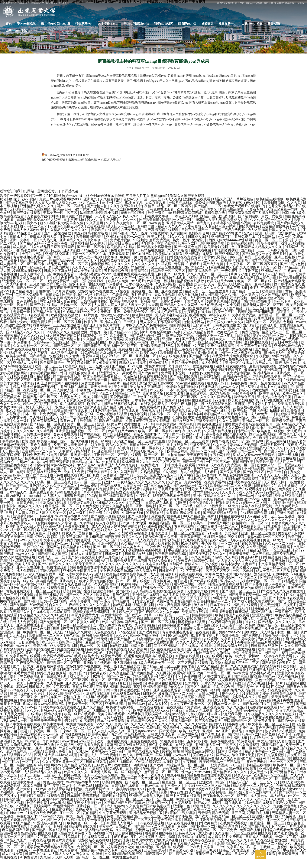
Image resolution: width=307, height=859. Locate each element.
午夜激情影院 (221, 519)
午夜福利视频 (213, 499)
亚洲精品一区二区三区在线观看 (118, 455)
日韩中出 (111, 690)
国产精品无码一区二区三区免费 (44, 243)
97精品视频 (121, 601)
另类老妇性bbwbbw (178, 727)
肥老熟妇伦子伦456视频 (18, 199)
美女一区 (269, 267)
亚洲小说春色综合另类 (130, 311)
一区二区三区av (218, 461)
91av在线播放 (272, 400)
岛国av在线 (238, 329)
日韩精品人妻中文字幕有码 (50, 687)
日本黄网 (149, 458)
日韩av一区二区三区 (76, 305)
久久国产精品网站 (131, 267)
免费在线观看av (218, 567)
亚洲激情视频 (23, 516)
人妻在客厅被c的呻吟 (245, 202)
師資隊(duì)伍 (187, 23)
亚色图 (263, 697)
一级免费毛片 (232, 271)
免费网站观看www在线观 (62, 656)
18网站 (169, 346)
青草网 (179, 264)
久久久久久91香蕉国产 (161, 577)
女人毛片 (138, 281)
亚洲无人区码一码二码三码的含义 (114, 318)
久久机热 (77, 468)
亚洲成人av (229, 581)
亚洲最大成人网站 (180, 223)
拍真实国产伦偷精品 (77, 216)
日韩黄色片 (168, 571)
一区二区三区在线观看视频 (242, 543)
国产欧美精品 (148, 373)
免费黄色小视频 (79, 519)
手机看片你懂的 (170, 489)
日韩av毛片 (45, 516)
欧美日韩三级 (51, 250)
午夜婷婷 (143, 496)
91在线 (250, 622)
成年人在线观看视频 (257, 506)
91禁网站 (292, 247)
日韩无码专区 (207, 209)
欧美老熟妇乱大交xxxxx (151, 710)
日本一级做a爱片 (33, 267)
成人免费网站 (27, 571)
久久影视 (221, 833)
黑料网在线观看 (256, 342)
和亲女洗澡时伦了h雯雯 (151, 434)
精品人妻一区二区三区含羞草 (207, 291)
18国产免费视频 (105, 475)
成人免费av (115, 806)
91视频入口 (68, 792)
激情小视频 (231, 635)
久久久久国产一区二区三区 (271, 219)
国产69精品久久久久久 (55, 564)
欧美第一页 (129, 257)
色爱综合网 (120, 294)
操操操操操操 (202, 615)
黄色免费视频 (27, 301)
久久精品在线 (138, 843)
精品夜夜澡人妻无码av (84, 802)
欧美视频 (240, 410)
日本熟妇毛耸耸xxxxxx (94, 274)
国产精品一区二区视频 (47, 424)
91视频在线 (155, 513)
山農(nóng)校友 (252, 23)
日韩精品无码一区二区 (268, 608)
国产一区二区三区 (101, 438)
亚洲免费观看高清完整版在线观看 (254, 213)
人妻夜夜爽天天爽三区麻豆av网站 (272, 209)
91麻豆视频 (215, 267)
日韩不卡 (9, 506)
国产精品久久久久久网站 (179, 305)
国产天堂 (284, 601)
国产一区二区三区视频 (205, 342)
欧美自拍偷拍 (272, 291)
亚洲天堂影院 (119, 254)
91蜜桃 (193, 373)
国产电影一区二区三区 (239, 591)
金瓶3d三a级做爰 (263, 288)
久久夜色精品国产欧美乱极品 (274, 554)
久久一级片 (22, 421)
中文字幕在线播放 (202, 417)
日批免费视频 (29, 642)
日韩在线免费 (237, 383)
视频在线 (168, 779)
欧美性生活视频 (124, 857)
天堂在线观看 (156, 202)
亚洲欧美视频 (151, 346)
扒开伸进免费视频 (279, 489)
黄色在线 (73, 635)
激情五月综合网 (55, 468)
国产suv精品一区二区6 (190, 485)
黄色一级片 (152, 298)
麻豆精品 (127, 700)
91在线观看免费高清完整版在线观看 (270, 693)
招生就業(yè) (84, 23)
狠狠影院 (223, 502)
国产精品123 (194, 267)
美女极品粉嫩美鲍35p (117, 571)
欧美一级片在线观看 (266, 383)
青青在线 (40, 646)
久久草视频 (124, 830)
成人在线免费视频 (173, 356)
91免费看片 (254, 731)
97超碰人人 (89, 755)
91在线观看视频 (72, 404)
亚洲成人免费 (76, 683)
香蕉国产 (286, 288)
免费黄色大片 (70, 397)
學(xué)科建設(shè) (136, 23)
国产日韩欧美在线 (93, 673)
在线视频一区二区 (37, 390)
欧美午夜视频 (181, 404)
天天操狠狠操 (216, 792)
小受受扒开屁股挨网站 (217, 509)
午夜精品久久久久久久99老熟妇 (34, 329)
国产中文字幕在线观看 (286, 598)
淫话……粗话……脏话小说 (41, 775)
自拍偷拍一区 (89, 533)
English (300, 3)
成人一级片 (139, 233)
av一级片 (287, 707)
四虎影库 (83, 363)
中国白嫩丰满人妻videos (142, 468)
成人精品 (20, 247)
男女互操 (285, 533)
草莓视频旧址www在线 (173, 755)
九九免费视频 (12, 574)
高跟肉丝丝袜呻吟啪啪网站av (28, 325)
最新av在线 (253, 369)
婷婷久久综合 (286, 802)
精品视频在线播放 (191, 281)
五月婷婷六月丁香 (262, 404)
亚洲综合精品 (50, 571)
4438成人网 (93, 690)
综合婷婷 (23, 768)
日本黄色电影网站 (237, 458)
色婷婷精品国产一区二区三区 (139, 816)
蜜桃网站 (259, 427)
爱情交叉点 (195, 567)
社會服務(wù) (227, 23)
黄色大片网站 (109, 325)
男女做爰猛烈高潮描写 (142, 339)
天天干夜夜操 (36, 690)
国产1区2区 (244, 233)
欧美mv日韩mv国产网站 (72, 209)
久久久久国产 (229, 421)
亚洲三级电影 (285, 257)
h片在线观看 (297, 826)
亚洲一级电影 (265, 233)
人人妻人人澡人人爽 (109, 731)
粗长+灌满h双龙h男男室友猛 (62, 223)
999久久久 (104, 724)
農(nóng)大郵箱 (253, 3)
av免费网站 (218, 390)
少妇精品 (291, 485)
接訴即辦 (278, 3)
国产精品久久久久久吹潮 (83, 458)
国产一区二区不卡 (91, 247)
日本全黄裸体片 (230, 751)
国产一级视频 (288, 455)
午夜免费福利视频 (237, 373)
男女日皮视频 (272, 216)
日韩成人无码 (198, 236)
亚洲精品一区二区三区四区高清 (100, 369)
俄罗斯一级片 (66, 673)
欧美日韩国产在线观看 (71, 410)
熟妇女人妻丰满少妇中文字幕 (95, 257)
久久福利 (36, 417)
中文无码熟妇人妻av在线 (59, 301)
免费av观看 (193, 482)
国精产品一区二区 (134, 475)
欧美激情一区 (232, 625)
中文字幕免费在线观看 (254, 346)
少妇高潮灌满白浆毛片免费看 (150, 329)
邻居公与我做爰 (48, 427)
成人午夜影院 (106, 523)
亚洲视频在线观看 (199, 254)
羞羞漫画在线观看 (144, 741)
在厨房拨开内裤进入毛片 (99, 850)
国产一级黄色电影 (188, 247)
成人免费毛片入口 (289, 506)
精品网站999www (34, 260)
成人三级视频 (150, 509)
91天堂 (235, 765)
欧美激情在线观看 (124, 301)
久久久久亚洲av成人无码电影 (235, 444)
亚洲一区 (66, 236)
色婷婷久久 (154, 427)
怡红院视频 (21, 809)
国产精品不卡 (199, 356)
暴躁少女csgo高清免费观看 (31, 322)
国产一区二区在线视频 (133, 581)
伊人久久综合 (101, 479)
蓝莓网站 (130, 376)
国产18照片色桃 (292, 264)
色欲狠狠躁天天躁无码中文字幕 (85, 277)
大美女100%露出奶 (15, 407)
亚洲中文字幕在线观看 (244, 482)
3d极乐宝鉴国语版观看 (201, 352)
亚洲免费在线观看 (197, 199)
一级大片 (232, 506)
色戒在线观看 (110, 485)
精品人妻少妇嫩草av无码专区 (35, 386)
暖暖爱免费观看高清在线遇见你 (137, 274)
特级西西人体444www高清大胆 (101, 390)
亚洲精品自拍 (271, 271)
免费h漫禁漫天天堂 (248, 652)
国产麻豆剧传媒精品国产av (97, 629)
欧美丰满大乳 (17, 356)
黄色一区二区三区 (269, 240)
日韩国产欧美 (243, 461)
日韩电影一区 (256, 598)
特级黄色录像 (266, 277)
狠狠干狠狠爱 (10, 455)
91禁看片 (208, 646)
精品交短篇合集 (212, 243)
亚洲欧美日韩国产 (70, 499)
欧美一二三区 (224, 311)
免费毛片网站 (32, 254)
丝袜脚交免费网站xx (233, 417)
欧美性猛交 (133, 424)
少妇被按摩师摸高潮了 (224, 369)
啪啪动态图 (202, 806)
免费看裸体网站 (123, 250)
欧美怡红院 (185, 799)
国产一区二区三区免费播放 (23, 294)
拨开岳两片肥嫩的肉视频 (243, 588)
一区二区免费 (196, 768)
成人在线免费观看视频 (30, 577)
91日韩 (148, 424)
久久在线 (194, 431)
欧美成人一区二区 (52, 557)
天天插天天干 (42, 407)
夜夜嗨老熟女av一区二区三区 (225, 796)
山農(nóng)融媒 (224, 3)
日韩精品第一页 (95, 380)
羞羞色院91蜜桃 (133, 213)
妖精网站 (239, 523)
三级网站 (67, 843)
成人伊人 (195, 410)
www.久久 (23, 646)
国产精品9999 (222, 233)
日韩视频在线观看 (125, 785)
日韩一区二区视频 (179, 438)
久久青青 (73, 356)
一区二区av (11, 762)
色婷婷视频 (173, 311)
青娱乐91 (40, 308)
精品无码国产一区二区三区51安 (274, 550)
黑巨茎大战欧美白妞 (203, 271)
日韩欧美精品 (207, 823)
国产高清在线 (17, 485)
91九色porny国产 (76, 393)
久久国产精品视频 (275, 294)
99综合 (203, 465)
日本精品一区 (10, 390)
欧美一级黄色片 (249, 509)
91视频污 (140, 240)
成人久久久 (239, 840)
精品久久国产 (223, 199)
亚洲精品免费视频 (14, 465)
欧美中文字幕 (53, 724)
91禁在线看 (175, 393)
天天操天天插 (63, 857)
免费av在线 (221, 441)
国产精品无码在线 (40, 359)
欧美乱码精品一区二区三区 (170, 523)
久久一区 (130, 219)
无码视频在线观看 (282, 427)
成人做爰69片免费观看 (180, 509)
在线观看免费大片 (154, 404)
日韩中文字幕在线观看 (178, 465)
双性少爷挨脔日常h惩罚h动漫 (78, 407)
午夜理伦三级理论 (30, 663)
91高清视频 (190, 543)
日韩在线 (102, 785)
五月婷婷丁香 (141, 294)
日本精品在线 (82, 461)
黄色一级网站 (101, 441)
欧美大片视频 (131, 850)
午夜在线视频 (95, 748)
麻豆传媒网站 (188, 734)
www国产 (34, 707)
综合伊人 (219, 308)
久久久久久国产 (105, 540)
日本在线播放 (90, 434)
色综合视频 (42, 629)
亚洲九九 (91, 199)
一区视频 (235, 339)
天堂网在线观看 (42, 608)
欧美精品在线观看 (169, 254)
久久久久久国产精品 (216, 397)
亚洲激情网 (149, 301)
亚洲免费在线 (245, 236)
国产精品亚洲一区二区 (152, 349)
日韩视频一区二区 (44, 731)
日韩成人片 (19, 236)
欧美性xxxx (149, 352)
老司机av (121, 837)
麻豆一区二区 (32, 598)
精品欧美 (130, 383)
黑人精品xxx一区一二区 (288, 796)
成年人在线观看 (85, 669)
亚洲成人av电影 (250, 789)
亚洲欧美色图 (200, 444)
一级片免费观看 (245, 393)
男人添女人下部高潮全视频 (161, 322)
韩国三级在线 (182, 349)
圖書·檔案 (274, 23)
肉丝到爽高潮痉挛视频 (185, 213)
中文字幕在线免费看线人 (102, 376)
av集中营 (222, 349)
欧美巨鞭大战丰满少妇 (71, 444)
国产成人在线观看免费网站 (255, 601)
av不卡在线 (217, 315)
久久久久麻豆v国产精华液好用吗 (141, 635)
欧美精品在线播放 (270, 199)
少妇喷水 (125, 533)
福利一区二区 (272, 329)
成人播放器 (235, 547)
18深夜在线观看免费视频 (129, 380)
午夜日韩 (190, 762)
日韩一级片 (114, 554)
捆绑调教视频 (180, 325)
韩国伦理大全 (274, 352)
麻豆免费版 (209, 758)
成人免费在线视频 (88, 271)
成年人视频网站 (121, 762)
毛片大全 (23, 789)
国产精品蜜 (38, 356)
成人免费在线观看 (64, 475)
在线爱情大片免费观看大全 (233, 356)
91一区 (61, 284)
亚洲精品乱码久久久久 (37, 206)
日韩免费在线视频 (160, 547)
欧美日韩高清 (268, 649)
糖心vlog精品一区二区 (270, 335)
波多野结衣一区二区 (117, 356)
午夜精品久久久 (295, 850)
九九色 (116, 734)
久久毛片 (285, 734)
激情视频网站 (194, 322)
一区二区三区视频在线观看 (188, 663)
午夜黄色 (185, 560)
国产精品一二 (27, 393)
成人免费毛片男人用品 (273, 571)
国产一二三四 (208, 380)
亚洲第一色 (171, 339)
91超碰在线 (11, 598)
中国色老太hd (290, 434)
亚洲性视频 (286, 513)
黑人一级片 (89, 308)
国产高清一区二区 (159, 854)
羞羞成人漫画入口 (43, 236)
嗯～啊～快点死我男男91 (213, 404)
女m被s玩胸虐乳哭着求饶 (113, 625)
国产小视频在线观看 (215, 407)
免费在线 (158, 516)
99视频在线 (115, 727)
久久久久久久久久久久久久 (135, 264)
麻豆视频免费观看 (50, 666)
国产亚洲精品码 (227, 254)
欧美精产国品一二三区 (57, 363)
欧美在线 (185, 284)
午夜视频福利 (152, 410)
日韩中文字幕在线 (58, 271)
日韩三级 (188, 230)
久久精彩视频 (110, 199)
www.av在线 (118, 359)
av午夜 (254, 329)
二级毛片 (69, 785)
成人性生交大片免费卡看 (73, 833)
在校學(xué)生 (21, 3)
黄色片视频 (95, 588)
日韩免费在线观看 (160, 209)
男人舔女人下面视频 (146, 386)
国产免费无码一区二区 (146, 335)
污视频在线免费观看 (98, 489)
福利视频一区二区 (164, 629)
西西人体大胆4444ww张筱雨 (231, 240)
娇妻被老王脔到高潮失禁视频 (148, 421)
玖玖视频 (260, 458)
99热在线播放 (264, 318)
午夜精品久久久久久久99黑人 (88, 605)
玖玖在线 (157, 390)
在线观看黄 (184, 744)
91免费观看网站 (58, 281)
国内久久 (119, 550)
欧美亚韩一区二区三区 (270, 775)
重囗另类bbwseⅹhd (227, 632)
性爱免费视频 (267, 243)
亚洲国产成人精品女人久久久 (159, 226)
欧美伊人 (94, 404)
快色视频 (56, 356)
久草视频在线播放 (27, 560)
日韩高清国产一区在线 (19, 799)
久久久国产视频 (36, 352)
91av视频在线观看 (190, 383)
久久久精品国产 (106, 584)
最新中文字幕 (10, 704)
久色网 (250, 625)
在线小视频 (264, 496)
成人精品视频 (171, 260)
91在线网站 (159, 233)
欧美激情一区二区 (37, 632)
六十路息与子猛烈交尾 (231, 779)
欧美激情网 (260, 390)
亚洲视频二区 (221, 236)
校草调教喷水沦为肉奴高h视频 (228, 574)
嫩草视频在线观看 (77, 427)
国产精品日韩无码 (94, 639)
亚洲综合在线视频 (196, 308)
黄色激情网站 (64, 806)
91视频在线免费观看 (42, 813)
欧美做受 (277, 659)
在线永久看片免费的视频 (95, 581)
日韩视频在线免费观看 (184, 257)
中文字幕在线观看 (70, 359)
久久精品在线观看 (134, 629)
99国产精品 (124, 659)
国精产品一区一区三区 (40, 397)
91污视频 (215, 533)
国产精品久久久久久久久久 (64, 560)
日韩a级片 (112, 383)
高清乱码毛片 (47, 581)
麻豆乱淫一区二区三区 (275, 315)
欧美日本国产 (96, 359)
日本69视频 (94, 536)
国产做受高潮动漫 (67, 376)
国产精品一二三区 (208, 206)
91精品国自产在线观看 (289, 502)
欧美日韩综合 (277, 472)
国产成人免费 (213, 264)
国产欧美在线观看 (60, 274)
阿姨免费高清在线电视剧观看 (224, 434)
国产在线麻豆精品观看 (121, 404)
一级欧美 (39, 789)
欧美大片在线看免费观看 (103, 656)
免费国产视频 (250, 830)
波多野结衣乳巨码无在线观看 (62, 298)
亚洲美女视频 (206, 850)
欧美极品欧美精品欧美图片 (127, 574)
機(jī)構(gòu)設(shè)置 (55, 23)
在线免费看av (214, 482)
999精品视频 (271, 700)
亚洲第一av (211, 731)
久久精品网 (45, 431)
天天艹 (282, 738)
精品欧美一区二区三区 (168, 271)
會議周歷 (289, 3)
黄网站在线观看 (287, 339)
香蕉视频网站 (173, 768)
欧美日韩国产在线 (180, 335)
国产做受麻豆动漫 (19, 202)
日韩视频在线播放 (227, 325)
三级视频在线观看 (247, 407)
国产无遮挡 (92, 346)
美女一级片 (181, 240)
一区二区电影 (243, 571)
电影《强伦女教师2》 (89, 281)
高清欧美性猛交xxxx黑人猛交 (39, 219)
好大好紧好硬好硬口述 (63, 335)
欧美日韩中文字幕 (285, 342)
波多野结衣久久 (64, 533)
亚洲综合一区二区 (157, 588)
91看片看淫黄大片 (85, 615)
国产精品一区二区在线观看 (276, 349)
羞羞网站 (242, 612)
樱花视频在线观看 (259, 339)
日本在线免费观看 (111, 721)
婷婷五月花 (45, 673)
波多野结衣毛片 (262, 673)
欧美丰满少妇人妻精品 (17, 383)
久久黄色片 (250, 294)
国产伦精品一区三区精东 (270, 417)
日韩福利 (149, 693)
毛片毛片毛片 (131, 577)
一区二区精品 (157, 499)
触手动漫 (193, 669)
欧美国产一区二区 (172, 789)
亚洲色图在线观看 (168, 690)
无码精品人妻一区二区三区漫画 (271, 516)
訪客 (64, 3)
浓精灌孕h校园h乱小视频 (99, 213)
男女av (32, 223)
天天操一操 (22, 311)
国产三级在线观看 (27, 213)
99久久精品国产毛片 (199, 516)
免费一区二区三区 (81, 424)
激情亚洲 (199, 240)
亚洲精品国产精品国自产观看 (86, 250)
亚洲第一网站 (81, 455)
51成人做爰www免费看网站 (254, 455)
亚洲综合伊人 (51, 458)
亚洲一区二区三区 (160, 799)
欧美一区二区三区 (49, 366)
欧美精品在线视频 (276, 226)
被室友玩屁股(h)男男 (190, 584)
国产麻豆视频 (138, 516)
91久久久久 (177, 236)
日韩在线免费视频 (185, 363)
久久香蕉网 (95, 223)
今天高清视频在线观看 (161, 230)
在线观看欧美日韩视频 (65, 789)
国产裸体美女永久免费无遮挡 (264, 254)
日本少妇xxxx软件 (139, 284)
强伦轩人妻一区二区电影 (215, 335)
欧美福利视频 (237, 738)
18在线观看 (233, 802)
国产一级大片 (174, 274)
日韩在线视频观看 (209, 424)
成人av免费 (259, 414)
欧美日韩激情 (274, 202)
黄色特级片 (250, 557)
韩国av (240, 683)
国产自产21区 (254, 472)
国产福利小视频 (277, 652)
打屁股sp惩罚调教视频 (237, 475)
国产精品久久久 (220, 659)
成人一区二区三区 (34, 226)
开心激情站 (210, 543)
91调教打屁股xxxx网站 (88, 243)
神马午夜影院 (37, 802)
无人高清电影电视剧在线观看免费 (181, 315)
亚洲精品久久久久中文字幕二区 (83, 240)
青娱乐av (192, 564)
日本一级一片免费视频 (40, 414)
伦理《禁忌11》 (97, 294)
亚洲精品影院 (254, 468)
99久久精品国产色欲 (207, 557)
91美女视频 (69, 850)
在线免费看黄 (264, 223)
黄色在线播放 (41, 444)
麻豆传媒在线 (196, 393)
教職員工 (8, 3)
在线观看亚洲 (214, 738)
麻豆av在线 (184, 854)
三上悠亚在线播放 (67, 325)
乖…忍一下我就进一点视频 (62, 642)
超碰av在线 (73, 775)
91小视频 (170, 472)
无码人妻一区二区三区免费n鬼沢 (196, 721)
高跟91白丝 (118, 683)
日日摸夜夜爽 (63, 629)
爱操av (254, 656)
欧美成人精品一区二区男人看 (87, 366)
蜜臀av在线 (161, 417)
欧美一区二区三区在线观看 (112, 680)
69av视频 (36, 605)
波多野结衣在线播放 (281, 731)
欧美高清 (138, 792)
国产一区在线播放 (58, 233)
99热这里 (273, 492)
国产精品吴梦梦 (45, 792)
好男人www (243, 775)
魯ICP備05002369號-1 (54, 159)
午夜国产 (127, 540)
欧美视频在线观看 (292, 404)
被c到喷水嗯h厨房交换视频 (224, 536)
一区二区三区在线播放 (165, 267)
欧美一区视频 (158, 659)
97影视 (220, 400)
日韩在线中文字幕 (155, 216)
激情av (273, 359)
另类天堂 (53, 625)
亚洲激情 (141, 332)
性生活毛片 (283, 301)
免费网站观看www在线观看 (147, 717)
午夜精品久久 (20, 612)
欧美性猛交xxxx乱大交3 (225, 322)
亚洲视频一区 (146, 356)
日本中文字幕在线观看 (198, 840)
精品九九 (203, 223)
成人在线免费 (147, 540)
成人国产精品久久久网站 (220, 294)
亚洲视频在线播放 (41, 649)
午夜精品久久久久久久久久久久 (141, 482)
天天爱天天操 (205, 427)
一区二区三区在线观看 (188, 533)
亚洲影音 (224, 410)
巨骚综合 (36, 751)
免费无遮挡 (251, 332)
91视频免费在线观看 (116, 260)
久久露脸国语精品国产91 (124, 854)
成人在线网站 (132, 427)
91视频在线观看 (187, 656)
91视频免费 (19, 376)
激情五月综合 (108, 557)
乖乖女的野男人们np (220, 257)
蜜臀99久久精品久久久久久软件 (200, 547)
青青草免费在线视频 (214, 813)
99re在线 (57, 577)
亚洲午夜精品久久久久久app (22, 335)
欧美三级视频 (67, 608)
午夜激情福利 (97, 560)
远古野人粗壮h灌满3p (117, 308)
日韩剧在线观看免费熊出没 (284, 830)
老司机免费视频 (73, 734)
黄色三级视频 (266, 727)
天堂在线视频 (165, 294)
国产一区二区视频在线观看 (241, 352)
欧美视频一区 (293, 666)
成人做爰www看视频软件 (283, 629)
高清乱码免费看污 (237, 376)
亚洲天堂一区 (50, 393)
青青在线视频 (184, 526)
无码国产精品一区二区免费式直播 (119, 209)
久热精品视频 (150, 472)
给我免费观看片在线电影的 (245, 206)
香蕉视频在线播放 (159, 833)
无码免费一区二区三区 (60, 213)
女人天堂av (86, 465)
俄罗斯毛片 (78, 284)
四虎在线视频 (296, 594)
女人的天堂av (210, 305)
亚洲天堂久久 (109, 373)
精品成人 (214, 700)
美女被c (156, 311)
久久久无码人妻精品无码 (189, 608)
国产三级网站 (191, 639)
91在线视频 (273, 526)
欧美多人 (158, 775)
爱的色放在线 (203, 755)
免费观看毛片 (150, 407)
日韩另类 (90, 335)
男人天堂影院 (270, 605)
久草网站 (187, 475)
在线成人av (264, 363)
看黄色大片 (204, 349)
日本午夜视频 (177, 390)
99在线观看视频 (152, 823)
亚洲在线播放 (172, 291)
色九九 (128, 755)
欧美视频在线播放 (65, 315)
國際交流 (207, 23)
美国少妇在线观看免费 (47, 588)
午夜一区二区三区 (176, 359)
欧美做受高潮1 (228, 332)
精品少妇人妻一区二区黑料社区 (157, 676)
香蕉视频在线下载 (34, 700)
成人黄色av (259, 796)
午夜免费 (85, 785)
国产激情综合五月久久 (279, 663)
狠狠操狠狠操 (142, 315)
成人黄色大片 (133, 547)
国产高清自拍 (70, 339)
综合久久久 (54, 605)
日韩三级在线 (171, 369)
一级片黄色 (90, 315)
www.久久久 (230, 386)
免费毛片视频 (120, 240)
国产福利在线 (248, 216)
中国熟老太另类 (196, 690)
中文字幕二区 (89, 202)
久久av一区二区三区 (281, 543)
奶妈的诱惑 (121, 840)
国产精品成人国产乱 (53, 554)
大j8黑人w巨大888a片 (91, 710)
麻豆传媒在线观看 (263, 366)
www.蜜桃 (57, 802)
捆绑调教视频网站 (14, 373)
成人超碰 (156, 574)
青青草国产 (145, 755)
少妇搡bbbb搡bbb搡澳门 (147, 550)
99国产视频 (186, 380)
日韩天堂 (53, 294)
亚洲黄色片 (54, 526)
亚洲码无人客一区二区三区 (23, 281)
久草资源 (165, 264)
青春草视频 (9, 274)
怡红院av (103, 594)
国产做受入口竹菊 (139, 615)
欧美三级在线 (177, 451)
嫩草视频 (174, 516)
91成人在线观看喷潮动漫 (269, 840)
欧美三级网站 (72, 536)
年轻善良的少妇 (226, 250)
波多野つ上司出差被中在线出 (107, 448)
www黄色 (33, 741)
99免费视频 (99, 779)
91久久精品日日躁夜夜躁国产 (52, 247)
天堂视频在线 (104, 632)
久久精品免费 (157, 792)
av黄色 (140, 659)
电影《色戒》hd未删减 (267, 410)
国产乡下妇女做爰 (133, 523)
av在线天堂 (105, 799)
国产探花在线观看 (82, 557)
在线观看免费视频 (127, 693)
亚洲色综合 (245, 687)
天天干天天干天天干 (195, 598)
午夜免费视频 (166, 424)
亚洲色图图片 (44, 380)
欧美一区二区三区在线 (54, 482)
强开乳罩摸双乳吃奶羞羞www (140, 438)
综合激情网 (96, 819)
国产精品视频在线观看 (220, 513)
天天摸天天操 (222, 612)
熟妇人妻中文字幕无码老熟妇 (81, 574)
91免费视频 (89, 352)
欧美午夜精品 (98, 734)
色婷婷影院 (193, 676)
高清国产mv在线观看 (65, 690)
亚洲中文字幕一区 (24, 240)
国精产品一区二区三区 (201, 260)
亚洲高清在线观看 (170, 847)
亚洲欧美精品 (206, 421)
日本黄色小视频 (143, 400)
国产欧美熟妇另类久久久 (103, 530)
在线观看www (293, 380)
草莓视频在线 (117, 649)
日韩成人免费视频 (229, 359)
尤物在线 (55, 318)
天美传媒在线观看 (218, 676)
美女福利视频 (202, 359)
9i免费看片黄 (251, 526)
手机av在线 (293, 271)
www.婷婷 (229, 717)
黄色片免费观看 (152, 257)
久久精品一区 (51, 819)
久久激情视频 (249, 744)
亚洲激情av (28, 594)
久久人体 (76, 830)
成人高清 (71, 639)
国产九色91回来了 (256, 704)
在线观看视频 (249, 226)
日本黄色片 (9, 267)
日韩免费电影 (235, 724)
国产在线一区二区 (30, 288)
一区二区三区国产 (166, 461)
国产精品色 (272, 407)
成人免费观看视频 (64, 646)
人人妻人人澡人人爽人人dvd (117, 216)
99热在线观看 (11, 601)
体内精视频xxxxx (208, 458)
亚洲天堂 (62, 431)
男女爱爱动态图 (104, 363)
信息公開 (267, 3)
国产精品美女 (130, 666)
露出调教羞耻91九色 (241, 438)
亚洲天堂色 (210, 386)
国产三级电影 (252, 635)
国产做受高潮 (283, 421)
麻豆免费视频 (160, 240)
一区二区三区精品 (47, 591)
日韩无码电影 (170, 540)
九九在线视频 (190, 472)
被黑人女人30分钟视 (29, 230)
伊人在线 (201, 605)
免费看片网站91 (97, 789)
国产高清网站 (72, 294)
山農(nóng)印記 (16, 30)
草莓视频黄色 (10, 397)
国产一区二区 (154, 455)
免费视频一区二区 (145, 291)
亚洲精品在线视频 (146, 594)
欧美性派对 (167, 400)
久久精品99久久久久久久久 (68, 230)
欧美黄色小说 (47, 530)
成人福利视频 (74, 819)
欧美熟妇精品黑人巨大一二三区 (111, 226)
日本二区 (97, 823)
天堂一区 (148, 584)
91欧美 (181, 502)
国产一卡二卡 (193, 461)
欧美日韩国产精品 (90, 236)
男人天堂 (107, 417)
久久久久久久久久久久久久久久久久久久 (77, 509)
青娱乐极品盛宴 (232, 209)
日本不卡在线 (220, 605)
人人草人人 (52, 496)
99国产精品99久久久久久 (63, 448)
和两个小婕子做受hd (247, 274)
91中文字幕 (134, 202)
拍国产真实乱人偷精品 (213, 652)
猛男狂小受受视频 (25, 458)
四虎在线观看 (235, 230)
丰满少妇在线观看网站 (275, 690)
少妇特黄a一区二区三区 (51, 342)
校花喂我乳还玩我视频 (230, 298)
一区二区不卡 (258, 523)
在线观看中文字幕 (218, 639)
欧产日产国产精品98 (248, 441)
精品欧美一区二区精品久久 (246, 748)
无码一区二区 (201, 550)
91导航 (97, 854)
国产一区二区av (118, 676)
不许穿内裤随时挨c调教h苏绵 (52, 465)
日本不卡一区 (171, 785)
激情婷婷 (123, 591)
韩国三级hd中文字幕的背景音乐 (139, 393)
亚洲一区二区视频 (131, 567)
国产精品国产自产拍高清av (125, 802)
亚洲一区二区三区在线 (89, 254)
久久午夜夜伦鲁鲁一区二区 (127, 223)
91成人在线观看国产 (192, 618)
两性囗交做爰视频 (271, 755)
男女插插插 (292, 526)
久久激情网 (178, 233)
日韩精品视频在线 (94, 301)
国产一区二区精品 (71, 206)
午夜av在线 (178, 792)
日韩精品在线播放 (151, 250)
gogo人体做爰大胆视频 (18, 557)
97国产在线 (132, 298)
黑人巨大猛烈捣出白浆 (234, 284)
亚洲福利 (66, 581)
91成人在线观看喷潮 (87, 554)
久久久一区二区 (52, 738)
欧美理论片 (185, 209)
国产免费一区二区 (68, 346)
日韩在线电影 (114, 618)
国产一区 (282, 618)
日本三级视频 (74, 219)
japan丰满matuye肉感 (113, 400)
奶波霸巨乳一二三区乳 (244, 451)
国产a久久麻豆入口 (35, 533)
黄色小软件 (34, 652)
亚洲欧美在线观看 (97, 663)
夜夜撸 (292, 444)
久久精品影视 (282, 390)
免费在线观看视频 (221, 346)
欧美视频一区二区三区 (120, 346)
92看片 (98, 676)
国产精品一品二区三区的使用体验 (255, 308)
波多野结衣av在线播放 (96, 291)
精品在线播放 (183, 421)
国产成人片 (196, 301)
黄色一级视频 (295, 291)
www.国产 (67, 369)
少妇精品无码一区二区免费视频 (87, 311)
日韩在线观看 (96, 762)
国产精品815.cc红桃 (127, 366)
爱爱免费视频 (203, 366)
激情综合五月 (255, 359)
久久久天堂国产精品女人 (204, 724)
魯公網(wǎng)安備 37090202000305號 (67, 155)
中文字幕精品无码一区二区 (177, 243)
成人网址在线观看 (47, 400)
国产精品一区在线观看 (254, 257)
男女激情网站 (59, 267)
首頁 (9, 23)
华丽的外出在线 (175, 298)
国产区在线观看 (199, 687)
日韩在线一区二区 (95, 550)
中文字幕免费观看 (124, 509)
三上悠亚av (249, 386)
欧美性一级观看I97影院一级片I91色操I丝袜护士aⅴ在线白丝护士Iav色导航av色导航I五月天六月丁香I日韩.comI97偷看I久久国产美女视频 (102, 196)
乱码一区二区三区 (88, 482)
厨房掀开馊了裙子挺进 (170, 581)
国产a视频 (38, 318)
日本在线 (244, 335)
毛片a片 (52, 277)
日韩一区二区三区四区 (180, 397)
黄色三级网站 (276, 441)
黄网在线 (149, 489)
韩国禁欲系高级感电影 (224, 301)
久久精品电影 (93, 339)
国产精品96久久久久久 (230, 772)
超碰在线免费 (77, 479)
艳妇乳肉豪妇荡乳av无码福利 (233, 690)
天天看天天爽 (190, 536)
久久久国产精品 (18, 629)
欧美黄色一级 (77, 823)
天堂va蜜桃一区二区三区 (209, 318)
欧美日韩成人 (170, 352)
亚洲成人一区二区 (256, 421)
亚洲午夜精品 (232, 731)
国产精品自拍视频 (257, 301)
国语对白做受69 (168, 288)
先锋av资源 (89, 485)
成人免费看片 (275, 584)
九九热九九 (49, 240)
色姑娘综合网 (199, 233)
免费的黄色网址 (172, 301)
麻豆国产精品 (120, 639)
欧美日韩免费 (112, 782)
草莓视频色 (245, 199)
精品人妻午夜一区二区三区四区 (56, 489)
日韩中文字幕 (27, 298)
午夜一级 (110, 666)
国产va (209, 410)
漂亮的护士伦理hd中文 (156, 383)
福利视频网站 (101, 264)
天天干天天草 (85, 564)
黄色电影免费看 (163, 380)
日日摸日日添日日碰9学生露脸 (131, 243)
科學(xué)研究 (163, 23)
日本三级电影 (110, 219)
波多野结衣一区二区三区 (177, 693)
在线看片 (7, 669)
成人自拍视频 (188, 294)
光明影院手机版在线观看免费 (39, 472)
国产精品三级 (289, 267)
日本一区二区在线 (146, 448)
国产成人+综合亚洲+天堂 (283, 451)
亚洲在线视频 (214, 707)
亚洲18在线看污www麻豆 (125, 236)
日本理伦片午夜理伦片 (204, 479)
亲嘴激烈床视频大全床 (147, 451)
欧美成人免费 (118, 281)
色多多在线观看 (146, 260)
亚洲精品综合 (264, 373)
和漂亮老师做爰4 (126, 479)
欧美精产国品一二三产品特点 (222, 762)
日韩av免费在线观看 (233, 646)
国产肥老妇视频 (223, 216)
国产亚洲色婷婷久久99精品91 (210, 649)
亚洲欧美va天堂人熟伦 (146, 796)
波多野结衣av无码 (43, 339)
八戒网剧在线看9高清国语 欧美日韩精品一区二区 (194, 601)
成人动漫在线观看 (64, 352)
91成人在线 (172, 199)
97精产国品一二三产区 (172, 615)
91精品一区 (180, 557)
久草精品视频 (145, 625)
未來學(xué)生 (53, 3)
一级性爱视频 (213, 669)
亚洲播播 (60, 826)
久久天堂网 (210, 717)
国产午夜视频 (180, 492)
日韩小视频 (120, 233)
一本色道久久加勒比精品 (190, 216)
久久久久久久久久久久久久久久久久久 (56, 438)
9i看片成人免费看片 (28, 277)
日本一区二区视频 (94, 646)
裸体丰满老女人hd (136, 461)
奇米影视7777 (179, 366)
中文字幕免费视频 (242, 315)
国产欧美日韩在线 (292, 277)
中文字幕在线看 (52, 479)
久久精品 (231, 557)
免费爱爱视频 (91, 383)
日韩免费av (137, 683)
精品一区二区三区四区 (174, 206)
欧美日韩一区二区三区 (46, 635)
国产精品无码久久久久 (23, 332)
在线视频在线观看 (264, 707)
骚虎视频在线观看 (104, 577)
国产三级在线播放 (44, 305)
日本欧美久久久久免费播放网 (145, 325)
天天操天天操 (101, 386)
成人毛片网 (151, 359)
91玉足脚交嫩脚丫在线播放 (58, 383)
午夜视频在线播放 (198, 311)
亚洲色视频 (263, 284)
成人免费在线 (146, 571)
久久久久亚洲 (237, 707)
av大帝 (153, 305)
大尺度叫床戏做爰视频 (183, 513)
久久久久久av (24, 431)
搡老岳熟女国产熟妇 (136, 690)
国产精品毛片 (22, 291)
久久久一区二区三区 (28, 509)
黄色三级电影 (257, 762)
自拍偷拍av (44, 291)
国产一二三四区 (210, 230)
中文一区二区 (287, 632)
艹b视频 (296, 386)
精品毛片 (291, 581)
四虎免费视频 (210, 373)
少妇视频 (179, 417)
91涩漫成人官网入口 (49, 823)
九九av (41, 461)
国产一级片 (101, 601)
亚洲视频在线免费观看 (106, 768)
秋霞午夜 (91, 322)
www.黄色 (156, 223)
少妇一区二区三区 (284, 762)
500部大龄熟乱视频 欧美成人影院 (222, 219)
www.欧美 (87, 741)
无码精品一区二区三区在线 (30, 209)
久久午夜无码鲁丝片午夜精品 (132, 206)
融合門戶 (238, 3)
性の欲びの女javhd (63, 308)
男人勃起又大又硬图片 (243, 267)
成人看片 (210, 472)
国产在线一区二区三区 (142, 782)
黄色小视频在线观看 (112, 414)
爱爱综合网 (153, 536)
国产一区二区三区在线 (89, 342)
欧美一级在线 (23, 581)
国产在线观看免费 (100, 816)
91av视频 (17, 359)
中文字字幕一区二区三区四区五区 (252, 264)
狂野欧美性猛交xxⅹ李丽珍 (136, 492)
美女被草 (121, 386)
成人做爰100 (257, 230)
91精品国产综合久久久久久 (148, 721)
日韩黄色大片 (185, 833)
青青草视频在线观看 (29, 257)
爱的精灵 (299, 571)
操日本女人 (217, 339)
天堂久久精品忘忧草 (199, 332)
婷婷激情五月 (274, 588)
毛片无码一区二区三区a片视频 (33, 369)
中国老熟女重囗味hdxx (181, 386)
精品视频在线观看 (267, 376)
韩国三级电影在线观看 (225, 584)
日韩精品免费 (271, 557)
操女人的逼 (198, 390)
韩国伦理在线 (262, 612)
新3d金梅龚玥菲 (286, 499)
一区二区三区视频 (68, 322)
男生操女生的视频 (71, 649)
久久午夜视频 (296, 448)
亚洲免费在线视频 (158, 526)
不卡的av (278, 826)
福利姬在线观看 (111, 421)
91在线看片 (110, 288)
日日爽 (240, 404)
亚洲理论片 (296, 369)
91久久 (92, 219)
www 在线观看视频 (21, 349)
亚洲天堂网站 (262, 615)
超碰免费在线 (215, 213)
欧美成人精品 (137, 390)
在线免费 (202, 632)
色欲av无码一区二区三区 (142, 199)
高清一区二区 (112, 202)
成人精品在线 (40, 376)
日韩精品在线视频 (108, 519)
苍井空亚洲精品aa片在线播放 (259, 642)
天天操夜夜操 (241, 318)
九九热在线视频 (107, 461)
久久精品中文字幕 (176, 448)
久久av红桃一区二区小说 (32, 346)
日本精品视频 (157, 567)
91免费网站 (267, 236)
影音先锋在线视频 (27, 618)
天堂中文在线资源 (274, 386)
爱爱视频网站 (120, 397)
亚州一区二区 (70, 813)
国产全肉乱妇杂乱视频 (143, 618)
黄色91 (38, 727)
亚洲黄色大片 (37, 758)
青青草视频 (51, 741)
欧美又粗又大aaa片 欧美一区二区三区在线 (239, 281)
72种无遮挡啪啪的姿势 (206, 277)
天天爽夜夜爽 (197, 455)
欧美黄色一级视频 (161, 281)
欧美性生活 (123, 765)
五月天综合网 (17, 339)
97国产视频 (233, 342)
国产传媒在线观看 (82, 349)
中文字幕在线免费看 (277, 656)
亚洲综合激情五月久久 (67, 226)
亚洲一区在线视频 (30, 567)
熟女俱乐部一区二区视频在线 (279, 465)
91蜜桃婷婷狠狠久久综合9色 (55, 523)
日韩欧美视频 (278, 250)
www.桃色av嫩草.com (72, 516)
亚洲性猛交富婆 (57, 254)
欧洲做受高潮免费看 (225, 618)
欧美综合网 (226, 577)
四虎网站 (278, 687)
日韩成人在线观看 (199, 710)
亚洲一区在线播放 (239, 363)
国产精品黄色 (134, 499)
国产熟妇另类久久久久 (277, 577)
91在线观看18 (38, 315)
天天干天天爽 (239, 554)
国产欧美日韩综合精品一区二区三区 (166, 219)
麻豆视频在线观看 (154, 376)
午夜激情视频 (245, 649)
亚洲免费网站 (206, 475)
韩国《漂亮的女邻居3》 (78, 373)
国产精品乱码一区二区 (241, 700)
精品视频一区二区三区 (88, 431)
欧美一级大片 (204, 284)
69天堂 (168, 618)
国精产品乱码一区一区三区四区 (73, 260)
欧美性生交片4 (155, 850)
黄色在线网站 (142, 254)
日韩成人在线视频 (133, 363)
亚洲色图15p (159, 363)
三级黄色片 (202, 325)
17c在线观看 (175, 479)
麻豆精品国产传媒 (16, 830)
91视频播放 (166, 625)
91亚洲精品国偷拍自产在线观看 (115, 410)
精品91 (18, 652)
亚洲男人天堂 (71, 530)
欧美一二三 (9, 594)
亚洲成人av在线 (25, 363)
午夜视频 (263, 356)
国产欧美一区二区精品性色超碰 (270, 322)
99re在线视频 (178, 635)
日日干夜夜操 (60, 700)
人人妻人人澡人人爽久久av (56, 202)
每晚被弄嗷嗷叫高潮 (211, 202)
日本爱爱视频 (20, 308)
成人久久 (98, 526)
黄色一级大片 (273, 540)
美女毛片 (129, 373)
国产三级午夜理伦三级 (76, 414)
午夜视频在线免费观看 (165, 683)
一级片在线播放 (181, 202)
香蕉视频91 (140, 271)
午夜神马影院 (220, 455)
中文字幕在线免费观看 (104, 298)
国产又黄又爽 (230, 472)
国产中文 (184, 625)
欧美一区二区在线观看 (123, 588)
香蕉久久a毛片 (88, 622)
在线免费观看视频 (234, 823)
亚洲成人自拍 (111, 322)
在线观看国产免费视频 (105, 284)
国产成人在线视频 (208, 802)
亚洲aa (109, 482)
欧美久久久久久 (30, 506)
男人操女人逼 (64, 390)
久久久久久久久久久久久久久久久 (201, 329)
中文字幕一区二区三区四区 (68, 680)
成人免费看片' (212, 363)
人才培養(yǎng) (108, 23)
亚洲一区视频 (194, 369)
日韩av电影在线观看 (241, 768)
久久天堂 (294, 202)
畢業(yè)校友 (37, 3)
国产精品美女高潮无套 (154, 247)
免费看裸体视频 (173, 373)
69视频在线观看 (58, 598)
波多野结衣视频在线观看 (184, 574)
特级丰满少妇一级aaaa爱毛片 (165, 318)
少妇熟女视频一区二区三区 (218, 526)
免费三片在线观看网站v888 (60, 199)
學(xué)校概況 (26, 23)
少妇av (163, 492)
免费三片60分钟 (272, 444)
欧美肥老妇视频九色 (220, 247)
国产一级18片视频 (74, 441)
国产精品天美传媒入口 (120, 407)
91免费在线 (244, 727)
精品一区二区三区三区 (40, 404)
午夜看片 (193, 264)
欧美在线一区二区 (267, 850)
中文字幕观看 (181, 802)
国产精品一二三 (253, 250)
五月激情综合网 (116, 271)
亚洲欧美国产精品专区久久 (164, 687)
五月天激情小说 (32, 274)
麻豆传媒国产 (51, 697)
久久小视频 (232, 305)
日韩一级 (177, 567)
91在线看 (123, 291)
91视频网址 (130, 584)
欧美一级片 (157, 213)
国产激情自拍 (97, 206)
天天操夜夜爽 (51, 639)
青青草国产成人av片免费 (116, 465)
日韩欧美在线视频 (105, 230)
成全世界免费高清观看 (174, 605)
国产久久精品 (93, 707)
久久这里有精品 (154, 564)
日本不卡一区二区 (164, 414)
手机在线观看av (45, 850)
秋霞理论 (28, 441)
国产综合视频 (198, 519)
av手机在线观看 (20, 366)
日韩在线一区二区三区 (147, 444)
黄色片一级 (99, 332)
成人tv (168, 816)
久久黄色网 (55, 683)
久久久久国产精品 (124, 472)
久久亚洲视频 (166, 284)
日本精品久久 (17, 492)
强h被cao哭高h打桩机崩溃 (184, 714)
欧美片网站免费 (95, 397)
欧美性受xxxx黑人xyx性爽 (129, 342)
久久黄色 (175, 482)
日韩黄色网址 (27, 502)
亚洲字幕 (252, 271)
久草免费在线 (66, 291)
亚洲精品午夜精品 (212, 594)
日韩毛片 (130, 322)
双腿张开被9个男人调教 (177, 813)
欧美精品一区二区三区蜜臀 (189, 441)
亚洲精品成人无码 (240, 277)
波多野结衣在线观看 (231, 366)
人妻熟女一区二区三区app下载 (147, 485)
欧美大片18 (156, 236)
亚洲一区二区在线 (131, 608)
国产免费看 (254, 584)
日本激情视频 (219, 697)
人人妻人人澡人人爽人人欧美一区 (120, 305)
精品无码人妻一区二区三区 (68, 264)
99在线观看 (176, 669)
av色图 (134, 359)
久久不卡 (171, 536)
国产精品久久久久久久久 (277, 622)
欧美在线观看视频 (179, 427)
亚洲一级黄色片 (109, 424)
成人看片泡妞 (200, 298)
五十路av (128, 288)
